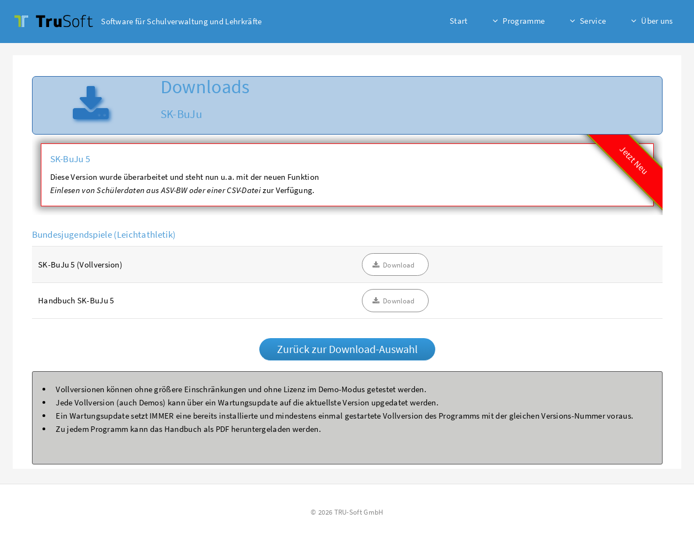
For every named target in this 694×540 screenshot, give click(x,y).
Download (398, 265)
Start (459, 20)
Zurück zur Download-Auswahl (347, 349)
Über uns (656, 20)
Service (593, 20)
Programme (523, 20)
